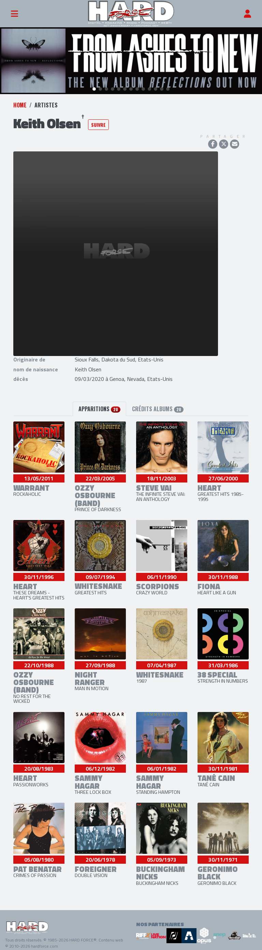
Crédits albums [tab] (158, 406)
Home (20, 102)
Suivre (98, 121)
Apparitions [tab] (99, 406)
